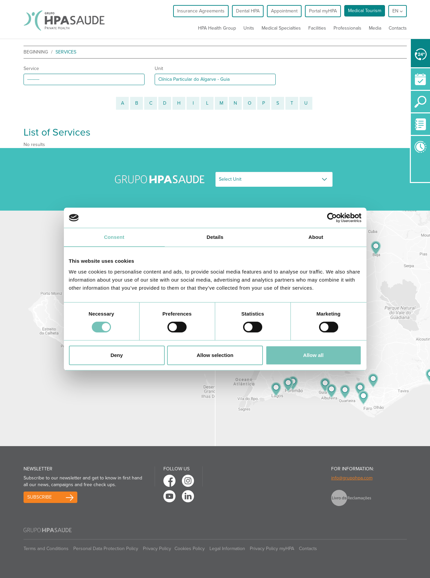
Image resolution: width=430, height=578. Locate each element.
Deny (117, 355)
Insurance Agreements (201, 11)
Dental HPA (248, 11)
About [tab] (316, 237)
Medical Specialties (281, 28)
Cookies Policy (189, 548)
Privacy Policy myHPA (272, 548)
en (397, 11)
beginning (36, 52)
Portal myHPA (323, 11)
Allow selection (215, 355)
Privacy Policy (157, 548)
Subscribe (39, 497)
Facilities (317, 28)
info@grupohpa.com (352, 478)
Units (248, 28)
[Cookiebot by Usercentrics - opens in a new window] (332, 218)
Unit (159, 68)
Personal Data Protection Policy (105, 548)
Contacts (398, 28)
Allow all (313, 355)
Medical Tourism (364, 10)
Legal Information (227, 548)
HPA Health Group (217, 28)
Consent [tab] (114, 237)
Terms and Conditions (46, 548)
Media (375, 28)
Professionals (347, 28)
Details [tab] (215, 237)
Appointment (284, 11)
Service (31, 68)
